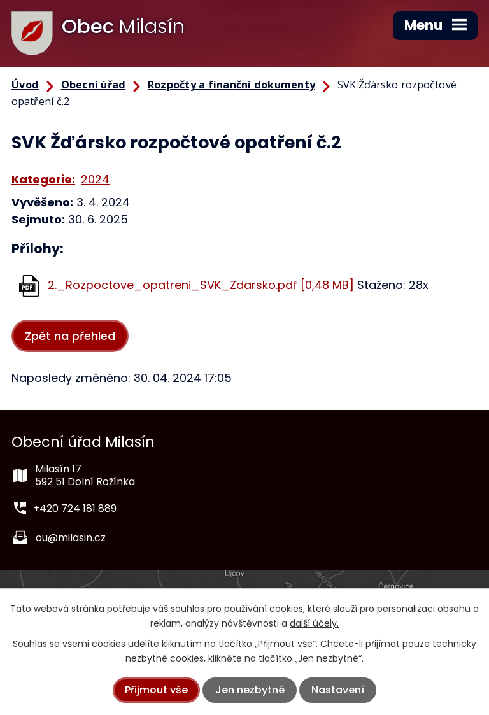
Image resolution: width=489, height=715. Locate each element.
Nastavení (337, 690)
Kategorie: (43, 179)
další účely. (314, 623)
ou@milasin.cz (71, 537)
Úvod (25, 85)
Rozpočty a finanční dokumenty (231, 85)
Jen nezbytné (250, 690)
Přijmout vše (156, 690)
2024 (95, 179)
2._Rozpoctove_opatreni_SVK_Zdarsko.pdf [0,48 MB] (201, 285)
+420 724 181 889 (75, 508)
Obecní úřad (93, 85)
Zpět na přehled (70, 336)
